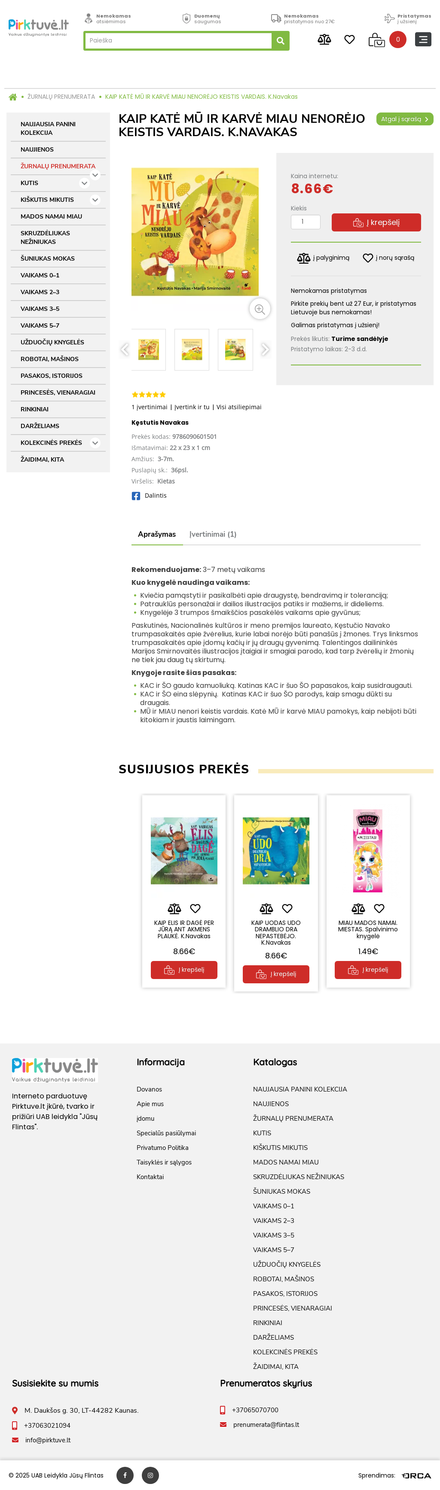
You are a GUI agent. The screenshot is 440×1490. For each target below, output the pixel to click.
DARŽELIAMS (40, 426)
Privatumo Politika (163, 1147)
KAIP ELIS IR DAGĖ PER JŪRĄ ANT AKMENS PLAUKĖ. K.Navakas (184, 929)
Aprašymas (157, 534)
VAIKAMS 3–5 (40, 309)
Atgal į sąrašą (405, 119)
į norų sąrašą (388, 258)
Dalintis (149, 495)
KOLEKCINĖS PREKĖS (61, 443)
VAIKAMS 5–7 (40, 326)
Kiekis (299, 208)
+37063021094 (47, 1425)
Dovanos (149, 1089)
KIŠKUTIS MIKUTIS (61, 200)
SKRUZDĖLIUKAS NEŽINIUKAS (45, 237)
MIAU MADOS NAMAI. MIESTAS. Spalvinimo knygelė (368, 929)
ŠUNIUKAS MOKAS (48, 259)
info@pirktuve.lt (47, 1439)
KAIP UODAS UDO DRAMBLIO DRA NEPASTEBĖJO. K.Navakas (276, 932)
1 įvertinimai (149, 407)
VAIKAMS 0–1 (40, 275)
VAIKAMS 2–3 (40, 292)
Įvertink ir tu (192, 407)
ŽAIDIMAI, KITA (42, 460)
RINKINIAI (35, 409)
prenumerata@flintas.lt (266, 1424)
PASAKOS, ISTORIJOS (51, 376)
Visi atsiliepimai (239, 407)
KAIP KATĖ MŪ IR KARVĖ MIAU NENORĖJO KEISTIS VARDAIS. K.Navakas (201, 96)
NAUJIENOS (37, 150)
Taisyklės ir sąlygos (164, 1162)
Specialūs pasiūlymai (166, 1132)
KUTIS (55, 183)
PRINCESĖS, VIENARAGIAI (58, 393)
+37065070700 (255, 1409)
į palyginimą (323, 258)
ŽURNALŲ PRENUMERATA (61, 96)
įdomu (145, 1118)
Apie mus (150, 1103)
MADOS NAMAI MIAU (51, 217)
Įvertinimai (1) (213, 534)
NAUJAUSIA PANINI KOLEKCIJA (48, 128)
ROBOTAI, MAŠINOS (50, 359)
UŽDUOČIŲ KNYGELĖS (52, 342)
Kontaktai (150, 1176)
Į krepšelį (376, 222)
